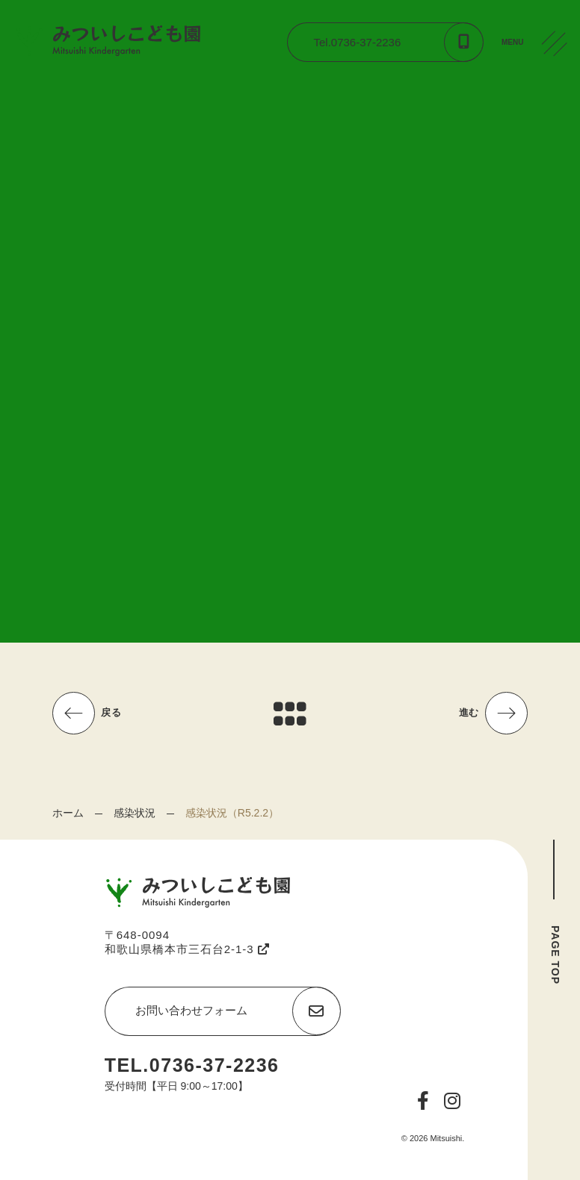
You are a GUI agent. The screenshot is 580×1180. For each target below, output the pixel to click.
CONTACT (557, 156)
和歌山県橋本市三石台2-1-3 (187, 949)
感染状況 (134, 813)
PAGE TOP (555, 954)
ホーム (68, 813)
